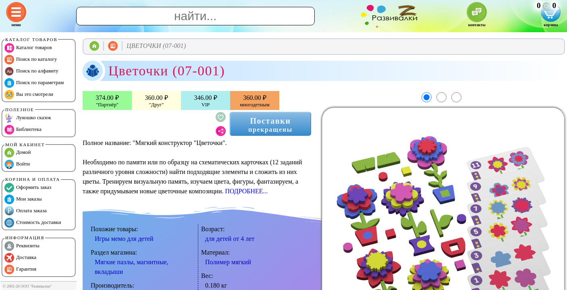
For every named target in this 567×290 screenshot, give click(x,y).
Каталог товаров (28, 48)
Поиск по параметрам (34, 83)
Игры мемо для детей (124, 238)
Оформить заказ (27, 188)
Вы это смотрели (28, 94)
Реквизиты (21, 246)
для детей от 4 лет (229, 238)
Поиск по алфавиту (31, 71)
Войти (17, 164)
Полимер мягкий (228, 262)
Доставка (20, 258)
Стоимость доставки (32, 223)
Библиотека (23, 130)
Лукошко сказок (27, 118)
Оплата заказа (25, 211)
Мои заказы (23, 199)
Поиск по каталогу (30, 59)
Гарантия (20, 269)
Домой (17, 152)
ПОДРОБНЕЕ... (246, 191)
